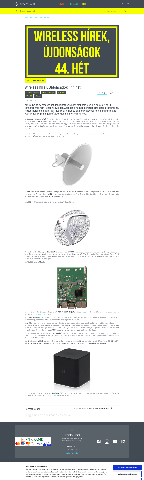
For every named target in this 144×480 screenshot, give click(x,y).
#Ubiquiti (38, 96)
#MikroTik (29, 96)
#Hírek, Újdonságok (48, 93)
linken (56, 396)
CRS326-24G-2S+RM (40, 314)
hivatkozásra (61, 465)
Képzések (74, 4)
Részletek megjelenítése (113, 476)
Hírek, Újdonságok (35, 81)
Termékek (62, 4)
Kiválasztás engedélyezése (127, 458)
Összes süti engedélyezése (127, 451)
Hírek (83, 4)
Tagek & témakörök (27, 11)
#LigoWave (61, 93)
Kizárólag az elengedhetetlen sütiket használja (127, 466)
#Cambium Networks (32, 93)
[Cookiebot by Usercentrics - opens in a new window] (13, 476)
